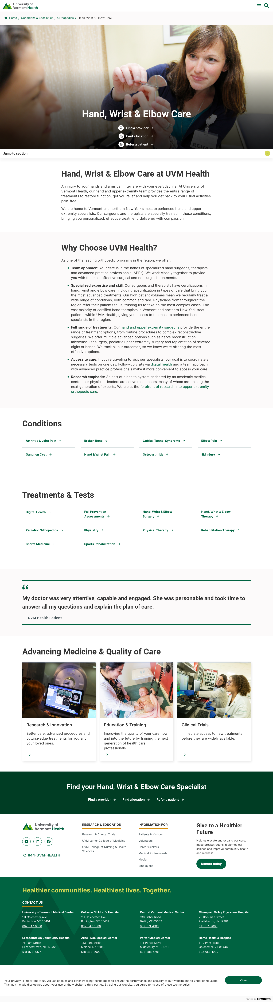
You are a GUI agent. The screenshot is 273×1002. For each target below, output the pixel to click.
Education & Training (125, 748)
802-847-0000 (32, 949)
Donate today (211, 887)
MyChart (260, 4)
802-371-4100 (149, 949)
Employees (146, 889)
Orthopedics (65, 38)
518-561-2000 (208, 949)
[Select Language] (231, 4)
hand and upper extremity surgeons (150, 351)
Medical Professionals (153, 877)
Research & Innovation (49, 748)
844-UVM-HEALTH (44, 879)
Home (13, 38)
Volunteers (146, 864)
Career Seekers (149, 870)
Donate (193, 4)
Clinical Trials (133, 4)
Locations (179, 21)
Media (143, 883)
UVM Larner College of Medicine (103, 864)
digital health (161, 388)
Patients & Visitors (207, 21)
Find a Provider (109, 21)
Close (243, 980)
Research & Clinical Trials (98, 858)
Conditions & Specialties (146, 21)
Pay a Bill (113, 4)
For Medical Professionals (165, 4)
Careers (209, 4)
